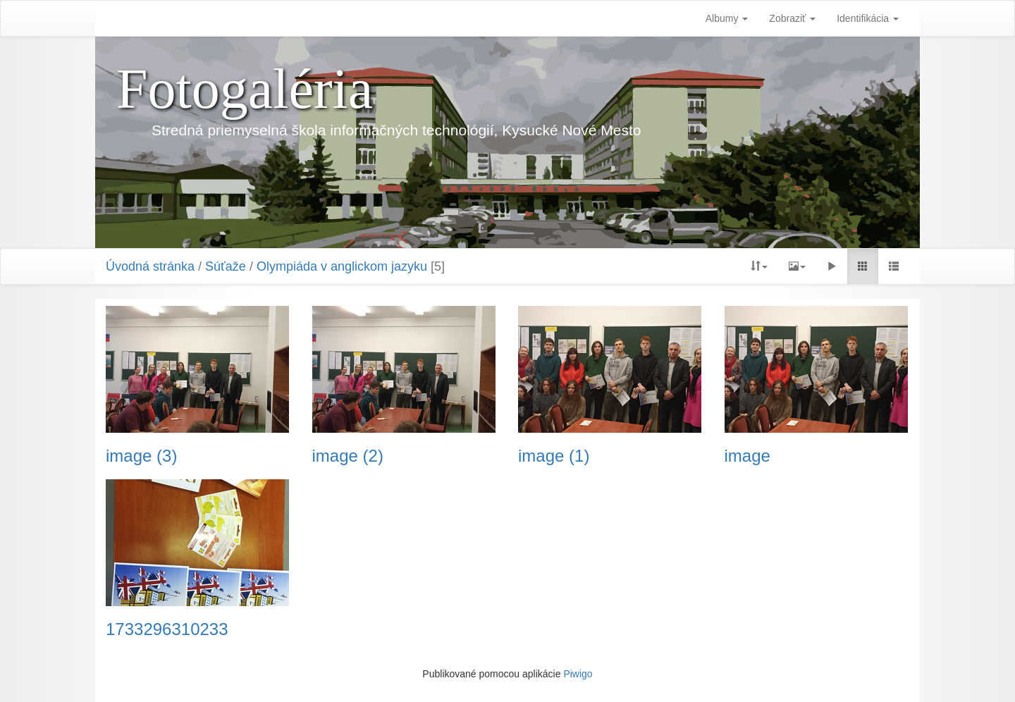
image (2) (347, 456)
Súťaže (225, 266)
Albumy (727, 18)
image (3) (141, 456)
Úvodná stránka (150, 266)
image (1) (553, 456)
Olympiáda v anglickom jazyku (342, 266)
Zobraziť (792, 18)
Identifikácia (868, 18)
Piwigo (577, 673)
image (747, 456)
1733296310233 (167, 629)
